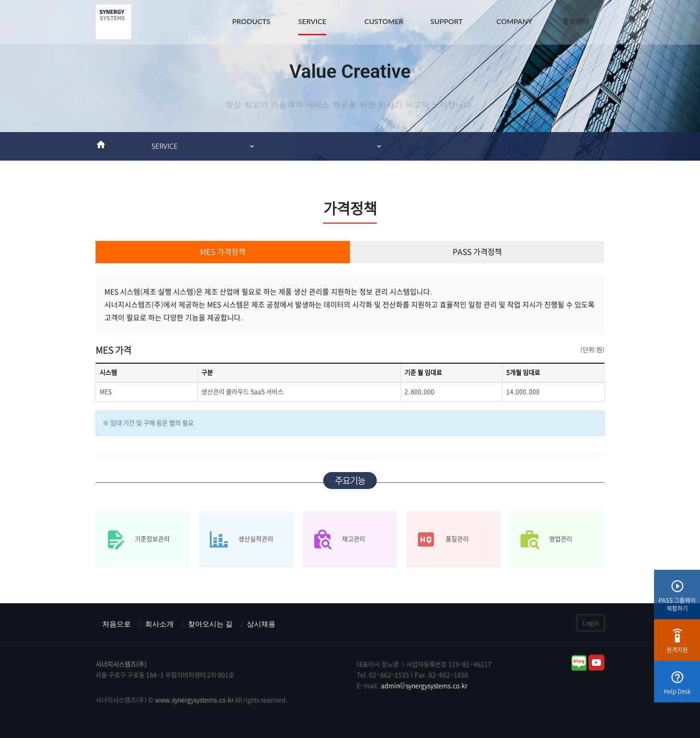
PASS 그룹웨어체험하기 (677, 599)
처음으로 (116, 624)
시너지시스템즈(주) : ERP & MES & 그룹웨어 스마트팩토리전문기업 (113, 22)
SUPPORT (446, 21)
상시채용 (261, 624)
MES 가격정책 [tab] (223, 252)
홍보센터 (575, 21)
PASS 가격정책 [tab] (477, 252)
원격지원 (677, 644)
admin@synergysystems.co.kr (424, 686)
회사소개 (159, 624)
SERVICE (312, 21)
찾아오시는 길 (210, 624)
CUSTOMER (384, 21)
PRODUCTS (251, 21)
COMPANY (514, 21)
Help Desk (677, 686)
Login (591, 623)
